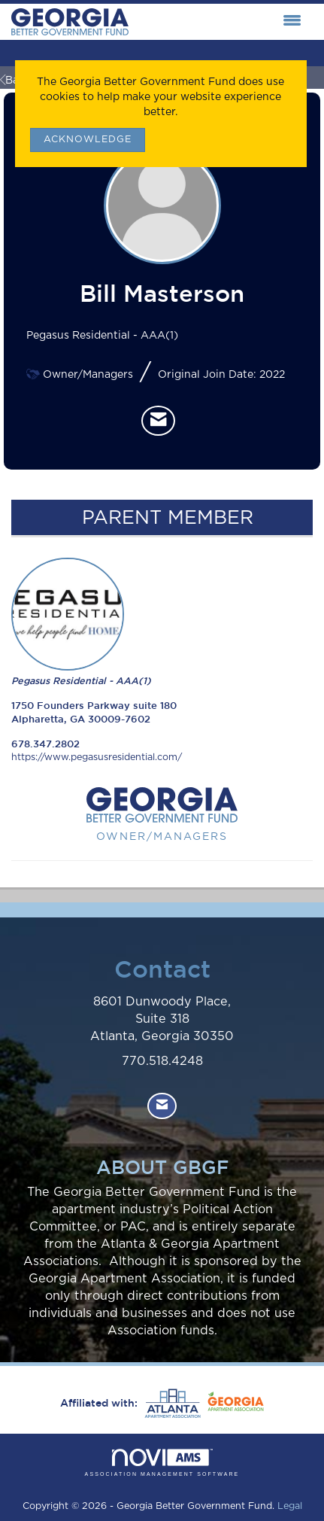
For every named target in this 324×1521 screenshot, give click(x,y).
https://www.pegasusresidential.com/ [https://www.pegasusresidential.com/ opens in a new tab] (96, 757)
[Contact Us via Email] (162, 1106)
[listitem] (158, 421)
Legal (289, 1506)
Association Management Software (162, 1463)
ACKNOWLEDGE (88, 139)
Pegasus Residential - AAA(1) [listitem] (81, 622)
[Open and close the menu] (218, 22)
